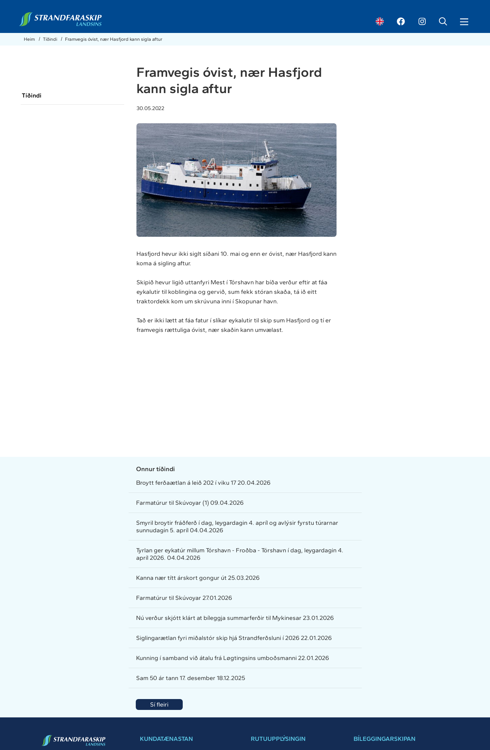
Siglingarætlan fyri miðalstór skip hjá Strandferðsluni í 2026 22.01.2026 (234, 638)
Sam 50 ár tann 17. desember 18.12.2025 (190, 678)
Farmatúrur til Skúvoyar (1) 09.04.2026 (190, 502)
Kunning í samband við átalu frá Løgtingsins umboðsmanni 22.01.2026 (232, 658)
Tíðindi (50, 39)
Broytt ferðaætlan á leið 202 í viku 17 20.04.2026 (203, 482)
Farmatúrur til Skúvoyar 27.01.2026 (184, 598)
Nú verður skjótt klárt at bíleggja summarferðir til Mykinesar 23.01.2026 (235, 618)
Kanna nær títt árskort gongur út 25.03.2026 (198, 578)
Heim (30, 39)
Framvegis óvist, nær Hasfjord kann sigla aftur (113, 39)
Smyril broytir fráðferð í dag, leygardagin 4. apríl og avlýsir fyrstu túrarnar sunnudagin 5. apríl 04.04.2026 (237, 526)
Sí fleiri (159, 704)
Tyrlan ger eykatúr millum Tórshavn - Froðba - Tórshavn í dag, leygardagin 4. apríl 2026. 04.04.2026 (239, 554)
